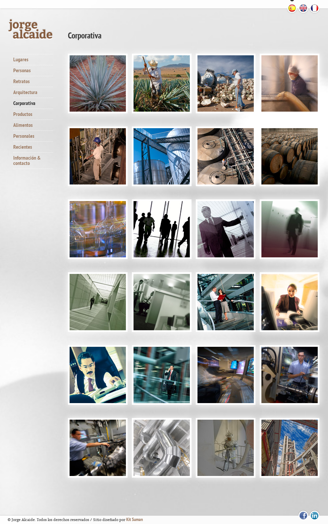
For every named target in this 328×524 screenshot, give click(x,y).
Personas (22, 71)
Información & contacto (27, 160)
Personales (23, 136)
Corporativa (24, 103)
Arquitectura (25, 92)
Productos (22, 114)
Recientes (22, 147)
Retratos (21, 81)
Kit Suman (134, 519)
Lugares (20, 60)
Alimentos (23, 125)
